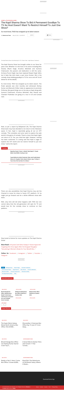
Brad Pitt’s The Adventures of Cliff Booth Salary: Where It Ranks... (31, 362)
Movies (27, 386)
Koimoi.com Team (7, 35)
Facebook (13, 253)
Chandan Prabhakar (26, 267)
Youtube (37, 253)
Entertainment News (6, 269)
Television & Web (11, 20)
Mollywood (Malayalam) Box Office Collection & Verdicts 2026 (21, 293)
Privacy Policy (55, 387)
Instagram (21, 253)
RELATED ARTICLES (7, 278)
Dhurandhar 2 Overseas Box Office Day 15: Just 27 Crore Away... (31, 325)
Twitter (29, 253)
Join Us (30, 35)
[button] (49, 35)
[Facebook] (2, 264)
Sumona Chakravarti (15, 271)
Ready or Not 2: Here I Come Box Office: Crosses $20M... (10, 361)
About (37, 387)
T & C (50, 387)
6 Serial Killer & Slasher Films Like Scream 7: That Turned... (31, 343)
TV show (4, 388)
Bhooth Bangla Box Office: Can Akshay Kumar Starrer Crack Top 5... (9, 343)
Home (3, 20)
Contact (41, 387)
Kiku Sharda (23, 269)
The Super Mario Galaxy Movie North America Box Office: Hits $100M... (9, 325)
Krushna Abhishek (32, 269)
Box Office (4, 289)
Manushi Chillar (5, 271)
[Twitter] (5, 264)
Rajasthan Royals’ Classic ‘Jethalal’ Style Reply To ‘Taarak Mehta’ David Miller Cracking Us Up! (24, 152)
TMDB (14, 388)
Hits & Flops (18, 289)
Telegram (4, 255)
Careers (46, 387)
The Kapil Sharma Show (7, 273)
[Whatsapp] (8, 264)
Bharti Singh (17, 267)
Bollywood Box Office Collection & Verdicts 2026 (34, 293)
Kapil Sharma (16, 269)
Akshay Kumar (9, 267)
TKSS (15, 273)
